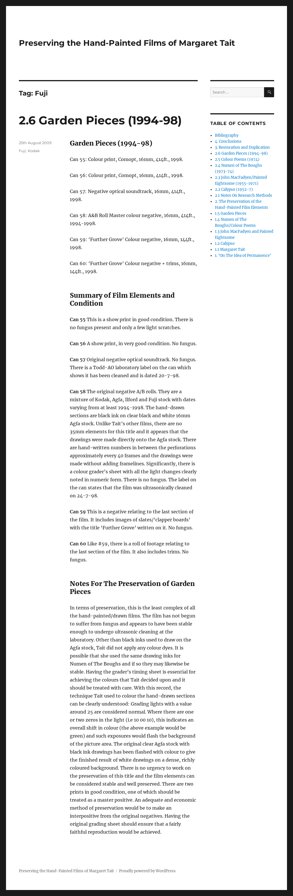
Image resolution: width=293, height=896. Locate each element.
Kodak (34, 150)
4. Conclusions (228, 141)
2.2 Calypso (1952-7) (234, 189)
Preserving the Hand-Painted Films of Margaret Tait (127, 43)
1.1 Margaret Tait (230, 249)
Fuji (22, 150)
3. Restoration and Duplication (242, 147)
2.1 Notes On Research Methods (243, 195)
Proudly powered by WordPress (147, 871)
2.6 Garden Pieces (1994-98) (100, 120)
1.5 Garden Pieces (230, 213)
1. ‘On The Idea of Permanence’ (243, 255)
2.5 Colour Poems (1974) (237, 159)
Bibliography (226, 135)
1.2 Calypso (225, 243)
